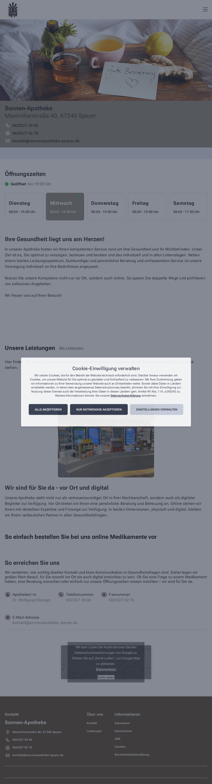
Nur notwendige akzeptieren (99, 409)
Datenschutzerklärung (126, 395)
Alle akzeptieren (48, 409)
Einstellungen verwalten (156, 409)
